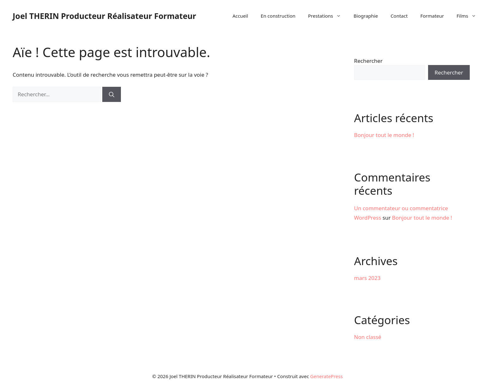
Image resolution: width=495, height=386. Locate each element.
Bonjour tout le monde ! (384, 135)
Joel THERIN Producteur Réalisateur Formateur (104, 15)
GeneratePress (326, 376)
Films (469, 15)
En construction (278, 16)
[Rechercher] (111, 94)
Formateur (432, 16)
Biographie (366, 16)
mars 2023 (367, 278)
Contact (399, 16)
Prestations (327, 15)
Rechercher (368, 60)
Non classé (367, 337)
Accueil (240, 16)
